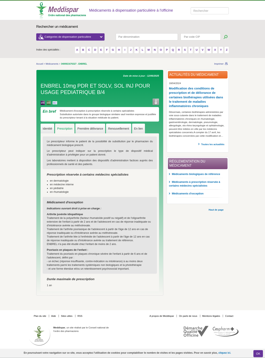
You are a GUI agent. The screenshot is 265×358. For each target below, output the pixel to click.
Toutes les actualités (212, 144)
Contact (229, 316)
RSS (79, 316)
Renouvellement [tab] (118, 128)
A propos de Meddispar (161, 316)
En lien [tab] (138, 128)
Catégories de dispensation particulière (73, 36)
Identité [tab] (47, 128)
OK (258, 353)
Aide (54, 316)
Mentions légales (211, 316)
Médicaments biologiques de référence (196, 174)
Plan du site (40, 316)
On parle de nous (188, 316)
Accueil (40, 64)
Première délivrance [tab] (90, 128)
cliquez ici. (224, 352)
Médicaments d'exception (188, 193)
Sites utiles (67, 316)
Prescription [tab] (64, 128)
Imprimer (219, 64)
